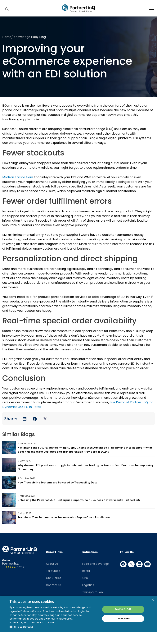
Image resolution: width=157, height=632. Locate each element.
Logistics (88, 585)
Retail (86, 571)
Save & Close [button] (123, 609)
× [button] (152, 599)
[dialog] (78, 614)
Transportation (92, 592)
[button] (54, 627)
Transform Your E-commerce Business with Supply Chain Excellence (64, 517)
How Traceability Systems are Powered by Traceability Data (57, 482)
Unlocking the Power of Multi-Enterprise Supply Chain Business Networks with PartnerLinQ (79, 500)
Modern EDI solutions (18, 177)
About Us (52, 564)
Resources (53, 571)
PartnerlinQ (78, 8)
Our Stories (53, 578)
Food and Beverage (95, 564)
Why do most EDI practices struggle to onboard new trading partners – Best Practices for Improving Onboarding (85, 467)
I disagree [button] (123, 618)
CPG (85, 578)
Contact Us (53, 585)
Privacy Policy (64, 618)
